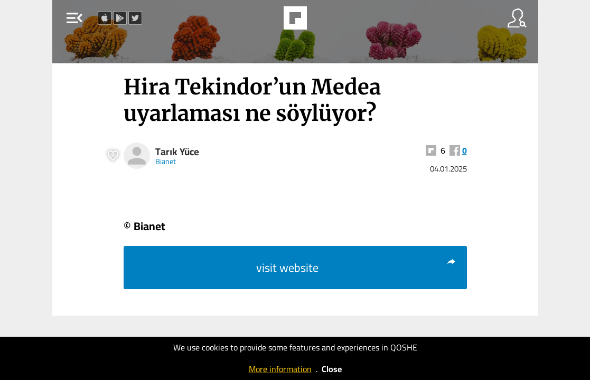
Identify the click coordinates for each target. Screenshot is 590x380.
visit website (356, 267)
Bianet (165, 161)
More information (280, 369)
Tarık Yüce (177, 151)
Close (332, 369)
